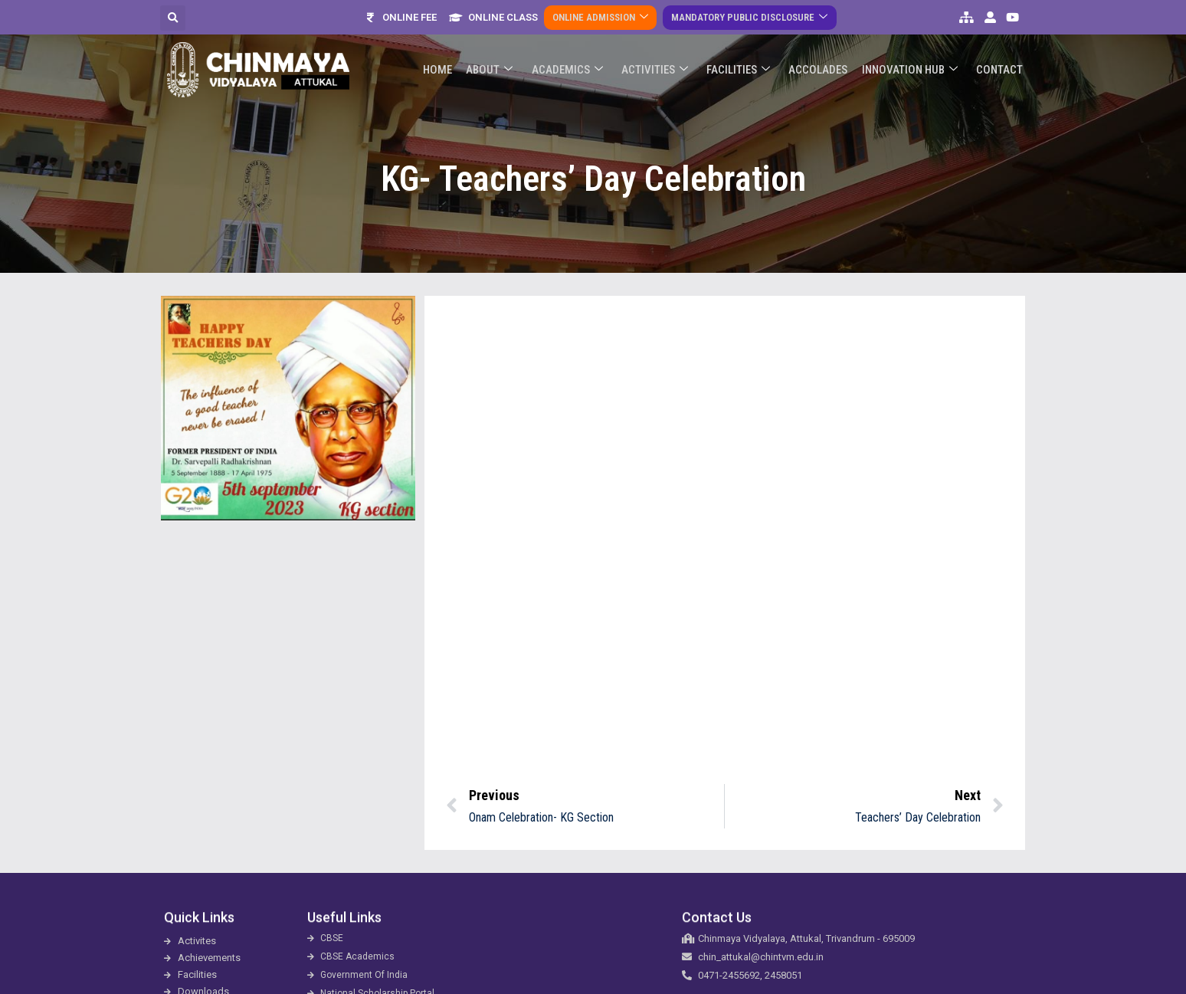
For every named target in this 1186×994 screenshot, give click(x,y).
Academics (576, 61)
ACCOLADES (822, 61)
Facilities (744, 61)
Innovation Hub (912, 61)
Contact (1000, 61)
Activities (662, 61)
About (500, 61)
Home (450, 61)
